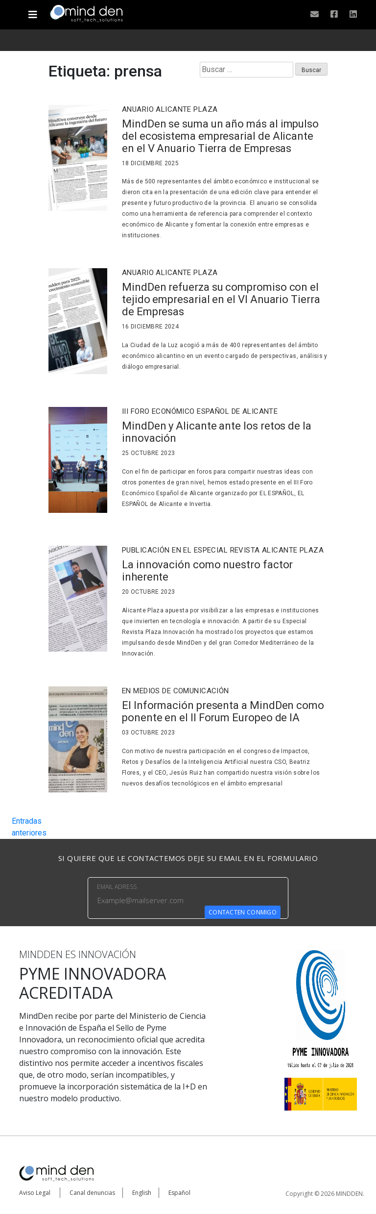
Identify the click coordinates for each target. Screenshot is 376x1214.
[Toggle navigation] (32, 11)
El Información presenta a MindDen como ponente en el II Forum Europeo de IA (223, 711)
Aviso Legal (34, 1193)
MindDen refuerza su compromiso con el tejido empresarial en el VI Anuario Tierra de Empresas (221, 299)
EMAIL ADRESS (117, 887)
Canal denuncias (92, 1193)
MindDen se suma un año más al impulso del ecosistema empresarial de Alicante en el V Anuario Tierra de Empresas (220, 136)
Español (179, 1193)
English (141, 1193)
